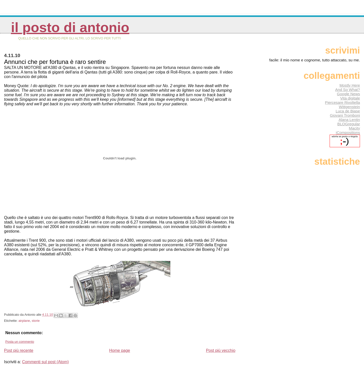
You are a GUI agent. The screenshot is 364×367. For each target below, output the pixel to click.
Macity (354, 128)
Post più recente (18, 350)
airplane (24, 321)
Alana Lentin (349, 119)
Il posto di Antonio (70, 27)
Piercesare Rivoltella (342, 102)
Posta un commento (19, 342)
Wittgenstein (349, 107)
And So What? (347, 89)
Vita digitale (350, 98)
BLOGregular (348, 124)
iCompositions (348, 132)
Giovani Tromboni (345, 115)
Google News (348, 94)
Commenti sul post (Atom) (45, 362)
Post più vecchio (221, 350)
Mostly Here (349, 85)
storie (36, 321)
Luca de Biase (348, 111)
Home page (119, 350)
